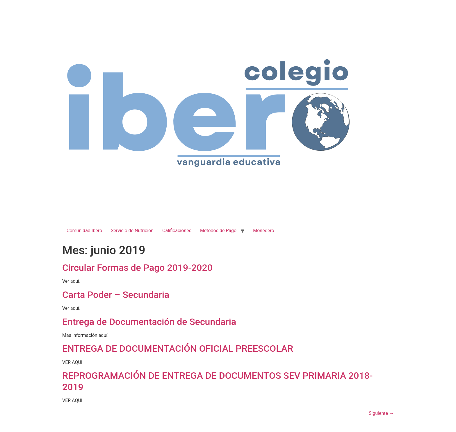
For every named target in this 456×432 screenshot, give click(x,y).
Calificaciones (176, 230)
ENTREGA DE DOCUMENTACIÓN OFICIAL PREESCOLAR (177, 348)
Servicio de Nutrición (132, 230)
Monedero (263, 230)
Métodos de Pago (218, 230)
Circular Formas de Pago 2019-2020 (137, 267)
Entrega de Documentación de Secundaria (149, 321)
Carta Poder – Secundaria (115, 294)
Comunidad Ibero (84, 230)
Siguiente (381, 413)
